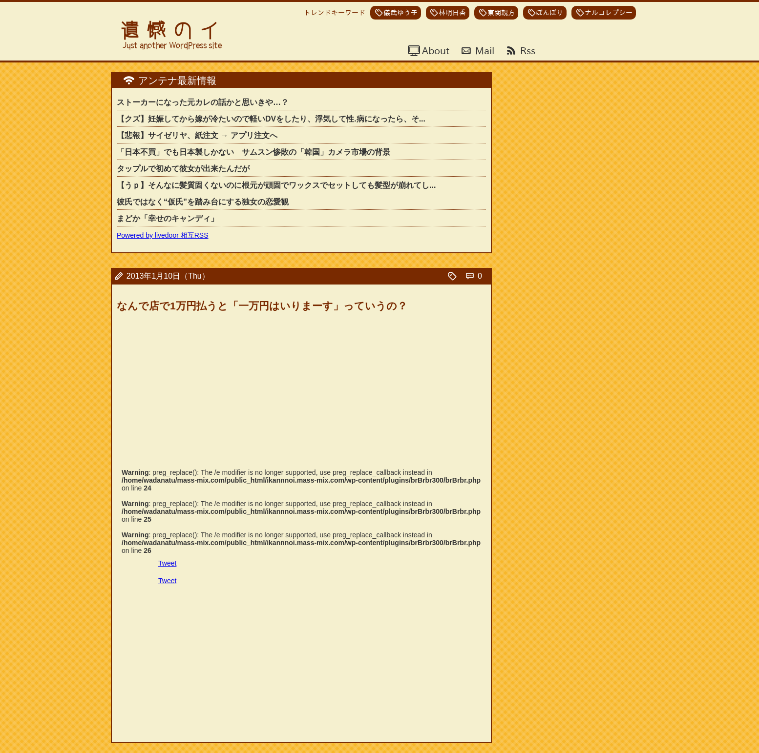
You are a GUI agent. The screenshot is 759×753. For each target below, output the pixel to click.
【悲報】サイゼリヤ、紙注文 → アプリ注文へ (197, 135)
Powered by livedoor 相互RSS (163, 235)
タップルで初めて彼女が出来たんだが (183, 168)
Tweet (167, 563)
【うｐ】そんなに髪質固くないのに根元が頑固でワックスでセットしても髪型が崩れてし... (276, 185)
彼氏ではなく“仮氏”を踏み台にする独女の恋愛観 (203, 202)
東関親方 (501, 12)
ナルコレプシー (608, 12)
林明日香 (452, 12)
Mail (483, 50)
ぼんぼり (549, 12)
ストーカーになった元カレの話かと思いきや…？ (203, 102)
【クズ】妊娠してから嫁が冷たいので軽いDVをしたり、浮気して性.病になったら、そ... (271, 119)
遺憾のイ (173, 30)
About (434, 50)
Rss (526, 50)
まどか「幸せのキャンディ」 (167, 218)
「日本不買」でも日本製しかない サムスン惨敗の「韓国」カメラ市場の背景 (253, 152)
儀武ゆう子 (400, 12)
